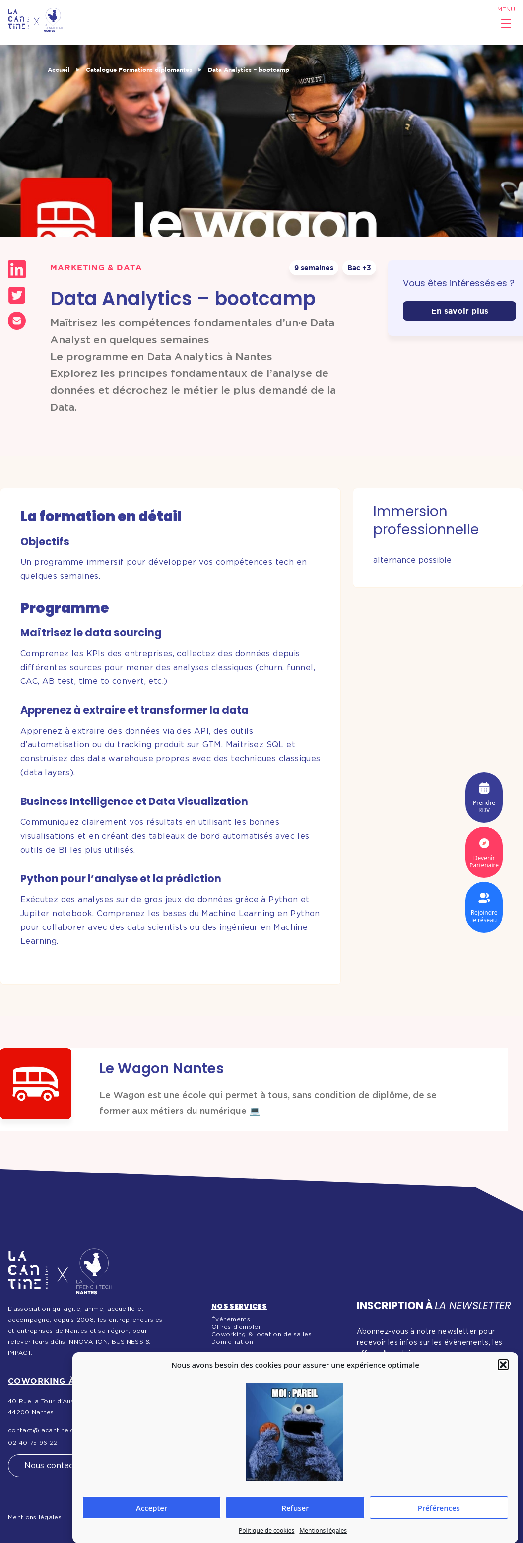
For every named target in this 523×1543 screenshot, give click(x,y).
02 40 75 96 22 (33, 1443)
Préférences (439, 1508)
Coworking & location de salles (261, 1334)
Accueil (59, 69)
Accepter (151, 1508)
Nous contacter (54, 1466)
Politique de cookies (266, 1530)
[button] (503, 1365)
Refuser (295, 1508)
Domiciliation (232, 1342)
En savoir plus (459, 311)
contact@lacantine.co (43, 1430)
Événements (230, 1319)
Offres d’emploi (236, 1327)
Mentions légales (323, 1530)
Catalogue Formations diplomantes (139, 69)
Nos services (239, 1306)
